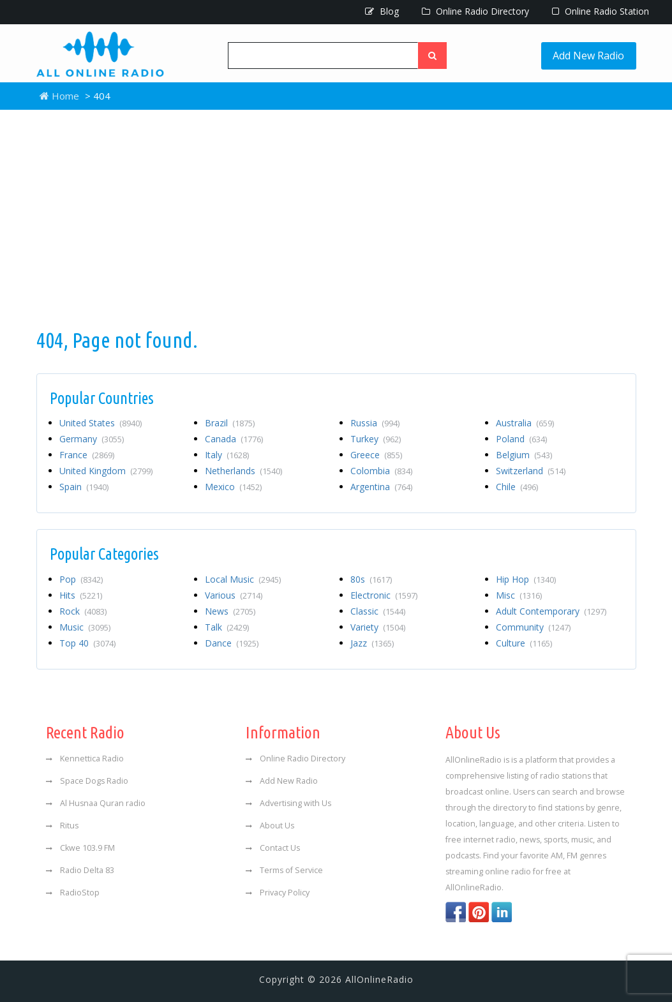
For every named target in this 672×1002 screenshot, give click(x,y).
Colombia (381, 471)
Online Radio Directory (475, 11)
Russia (374, 423)
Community (533, 627)
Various (233, 595)
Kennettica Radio (85, 758)
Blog (382, 11)
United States (100, 423)
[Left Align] (432, 55)
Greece (376, 455)
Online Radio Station (600, 11)
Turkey (375, 439)
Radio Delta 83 (80, 870)
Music (84, 627)
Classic (377, 611)
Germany (91, 439)
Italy (227, 455)
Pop (81, 579)
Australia (525, 423)
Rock (83, 611)
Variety (377, 627)
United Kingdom (106, 471)
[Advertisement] (336, 218)
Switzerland (530, 471)
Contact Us (273, 847)
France (86, 455)
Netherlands (243, 471)
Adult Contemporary (551, 611)
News (230, 611)
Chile (517, 487)
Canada (234, 439)
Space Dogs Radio (87, 780)
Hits (80, 595)
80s (371, 579)
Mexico (233, 487)
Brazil (230, 423)
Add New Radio (589, 56)
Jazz (372, 643)
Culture (524, 643)
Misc (519, 595)
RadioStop (73, 892)
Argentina (381, 487)
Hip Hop (526, 579)
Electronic (383, 595)
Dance (231, 643)
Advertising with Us (288, 803)
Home (59, 95)
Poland (521, 439)
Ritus (62, 825)
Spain (83, 487)
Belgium (524, 455)
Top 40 (87, 643)
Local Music (243, 579)
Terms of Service (284, 870)
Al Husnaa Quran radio (96, 803)
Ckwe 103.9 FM (80, 847)
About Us (270, 825)
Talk (227, 627)
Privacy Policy (278, 892)
